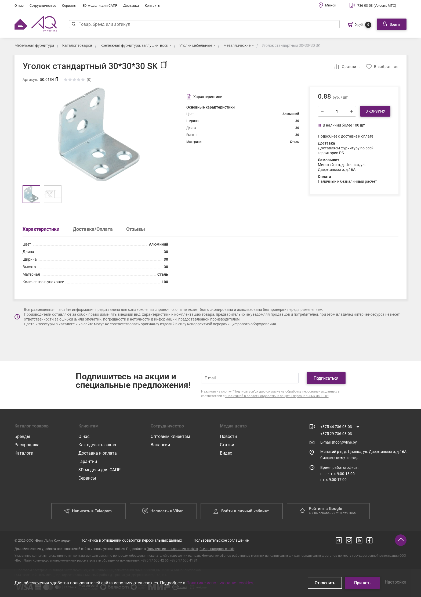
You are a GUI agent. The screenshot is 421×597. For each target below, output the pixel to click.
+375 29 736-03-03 (336, 433)
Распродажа (26, 444)
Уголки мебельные (195, 45)
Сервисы (69, 5)
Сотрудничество (43, 5)
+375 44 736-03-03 (336, 427)
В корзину (375, 111)
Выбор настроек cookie (216, 549)
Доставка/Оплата (93, 229)
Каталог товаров (77, 45)
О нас (19, 5)
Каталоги (23, 453)
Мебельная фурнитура (34, 45)
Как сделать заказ (97, 444)
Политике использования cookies (172, 549)
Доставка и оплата (97, 453)
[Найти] (73, 24)
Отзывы (135, 229)
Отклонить (325, 582)
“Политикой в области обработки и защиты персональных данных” (277, 396)
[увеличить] (352, 111)
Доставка (131, 5)
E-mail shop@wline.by (338, 442)
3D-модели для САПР (99, 5)
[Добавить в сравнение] (347, 66)
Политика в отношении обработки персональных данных (132, 540)
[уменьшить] (322, 111)
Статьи (227, 444)
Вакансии (160, 444)
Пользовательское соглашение (221, 540)
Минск (330, 5)
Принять (362, 582)
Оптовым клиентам (170, 436)
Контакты (153, 5)
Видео (226, 453)
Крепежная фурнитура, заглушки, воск (134, 45)
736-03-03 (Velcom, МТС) (376, 5)
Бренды (22, 436)
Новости (228, 436)
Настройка (396, 582)
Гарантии (87, 461)
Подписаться (326, 378)
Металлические (237, 45)
